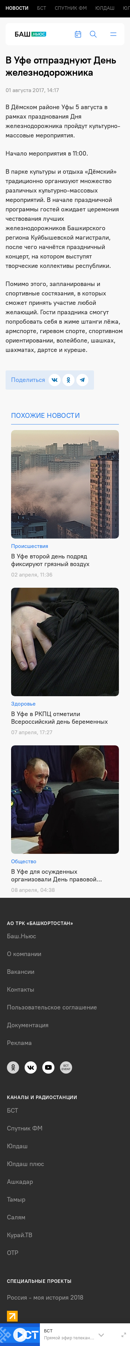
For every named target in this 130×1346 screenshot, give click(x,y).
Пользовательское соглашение (52, 1007)
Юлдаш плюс (25, 1164)
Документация (28, 1025)
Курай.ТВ (19, 1235)
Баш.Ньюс (21, 936)
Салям (16, 1217)
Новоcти (17, 8)
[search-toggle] (93, 34)
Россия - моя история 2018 (45, 1297)
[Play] (20, 1335)
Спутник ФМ (71, 8)
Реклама (19, 1043)
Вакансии (20, 972)
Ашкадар (20, 1182)
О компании (24, 954)
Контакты (20, 989)
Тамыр (16, 1199)
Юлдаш (104, 8)
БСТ (41, 8)
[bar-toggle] (113, 34)
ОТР (12, 1253)
